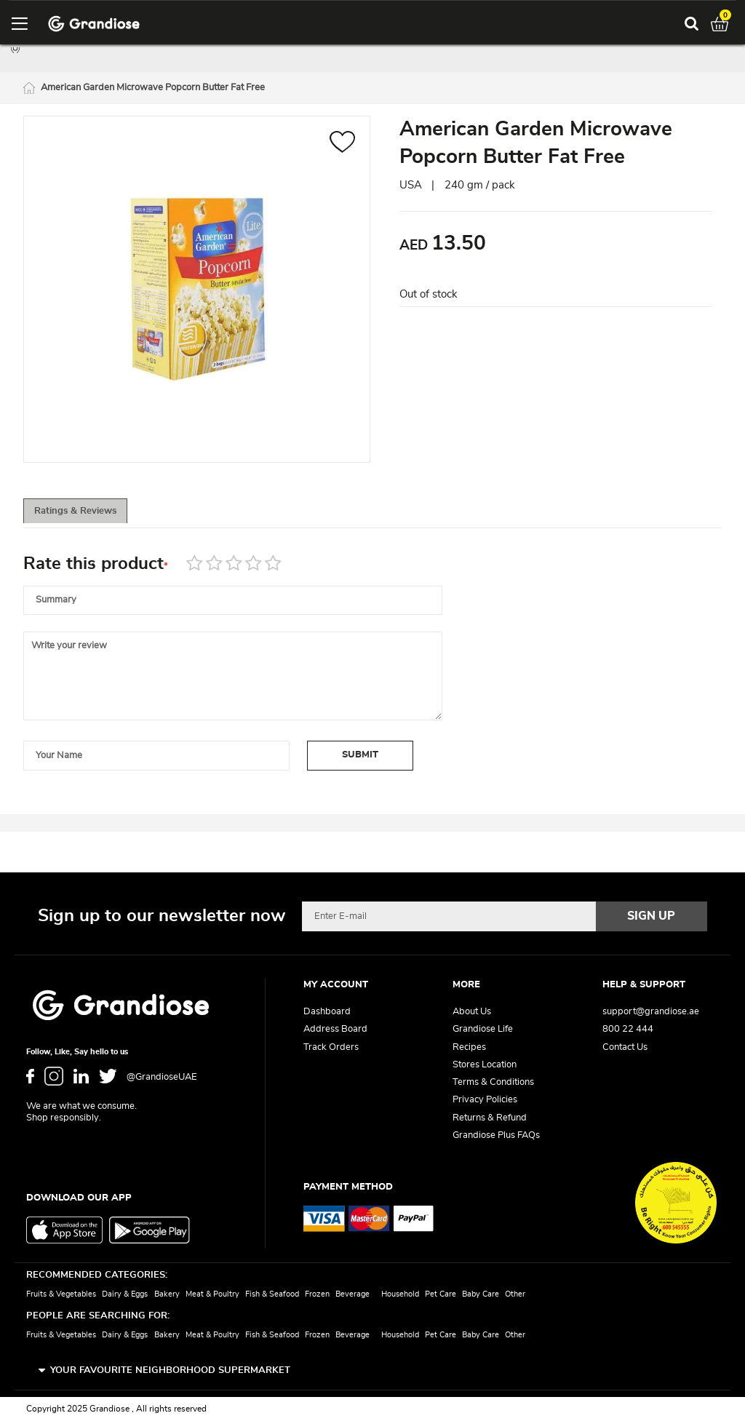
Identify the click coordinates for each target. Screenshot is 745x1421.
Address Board (335, 1030)
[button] (342, 146)
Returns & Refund (490, 1118)
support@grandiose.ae (650, 1012)
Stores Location (485, 1065)
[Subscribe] (652, 916)
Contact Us (625, 1047)
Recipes (469, 1047)
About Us (472, 1012)
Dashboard (327, 1012)
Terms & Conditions (493, 1083)
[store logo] (94, 23)
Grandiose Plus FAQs (496, 1135)
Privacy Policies (485, 1100)
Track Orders (331, 1047)
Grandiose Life (483, 1030)
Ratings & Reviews (89, 515)
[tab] (88, 514)
